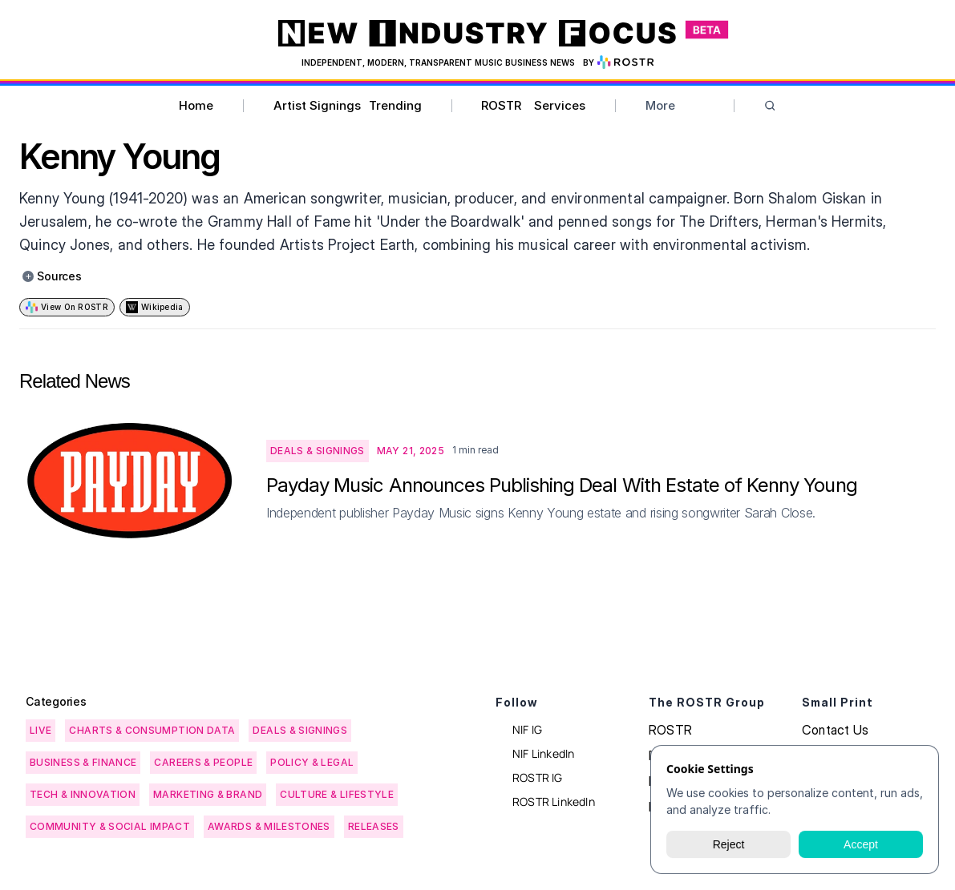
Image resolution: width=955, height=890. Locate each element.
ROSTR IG (537, 777)
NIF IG (527, 729)
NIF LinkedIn (543, 753)
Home (196, 105)
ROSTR (501, 105)
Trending (395, 105)
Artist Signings (317, 105)
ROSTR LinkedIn (553, 801)
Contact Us (835, 730)
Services (559, 105)
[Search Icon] (770, 106)
